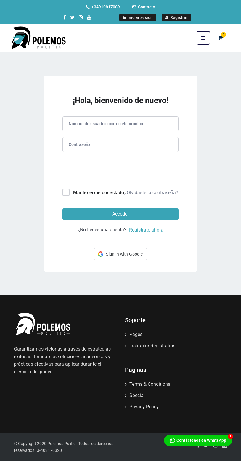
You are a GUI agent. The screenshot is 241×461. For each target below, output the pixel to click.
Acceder (120, 214)
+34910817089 (105, 6)
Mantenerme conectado (98, 192)
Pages (135, 334)
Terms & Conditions (149, 384)
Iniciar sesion (138, 17)
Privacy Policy (144, 406)
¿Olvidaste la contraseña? (151, 192)
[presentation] (102, 171)
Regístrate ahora (146, 230)
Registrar (176, 17)
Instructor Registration (152, 345)
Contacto (146, 6)
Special (137, 395)
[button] (120, 254)
